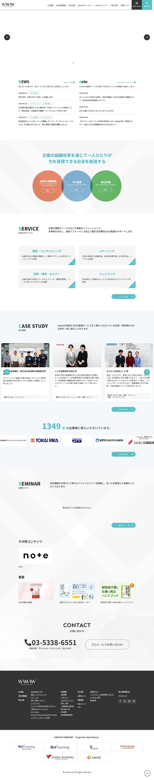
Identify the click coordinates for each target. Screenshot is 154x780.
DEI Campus (35, 712)
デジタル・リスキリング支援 (40, 718)
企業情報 (64, 692)
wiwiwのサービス (84, 5)
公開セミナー (125, 5)
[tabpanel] (77, 37)
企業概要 (64, 695)
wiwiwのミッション (67, 700)
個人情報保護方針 (124, 692)
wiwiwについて (101, 5)
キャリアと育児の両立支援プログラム (43, 706)
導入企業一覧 (123, 454)
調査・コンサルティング (39, 695)
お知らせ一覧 (68, 82)
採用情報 (64, 712)
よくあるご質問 (95, 697)
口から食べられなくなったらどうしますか (96, 110)
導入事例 (114, 5)
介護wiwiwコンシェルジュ (39, 709)
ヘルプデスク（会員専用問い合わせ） (102, 695)
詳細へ (48, 191)
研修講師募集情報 (66, 715)
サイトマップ (123, 696)
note (79, 707)
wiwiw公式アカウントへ (125, 82)
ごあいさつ (64, 697)
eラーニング (35, 697)
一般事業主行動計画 (67, 706)
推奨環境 (93, 700)
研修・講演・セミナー (38, 700)
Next (147, 37)
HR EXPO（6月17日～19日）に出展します (35, 97)
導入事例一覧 (123, 409)
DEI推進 (51, 5)
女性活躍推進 (61, 5)
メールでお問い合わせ (109, 644)
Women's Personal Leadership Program (44, 715)
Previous (7, 37)
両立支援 (72, 5)
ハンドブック (35, 703)
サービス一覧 (123, 296)
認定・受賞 (64, 703)
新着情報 (80, 700)
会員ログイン (94, 692)
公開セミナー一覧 (123, 525)
